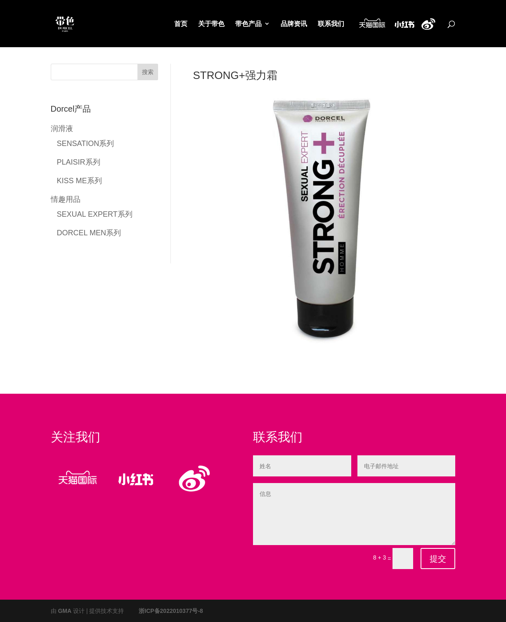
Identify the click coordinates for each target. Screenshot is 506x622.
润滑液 (62, 128)
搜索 (148, 72)
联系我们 (331, 24)
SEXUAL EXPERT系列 (94, 213)
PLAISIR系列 (78, 161)
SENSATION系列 (85, 143)
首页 (180, 24)
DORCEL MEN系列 (89, 232)
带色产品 (248, 24)
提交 (438, 558)
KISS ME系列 (79, 180)
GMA (64, 611)
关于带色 (211, 24)
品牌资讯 (294, 24)
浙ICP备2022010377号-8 (171, 611)
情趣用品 (65, 199)
